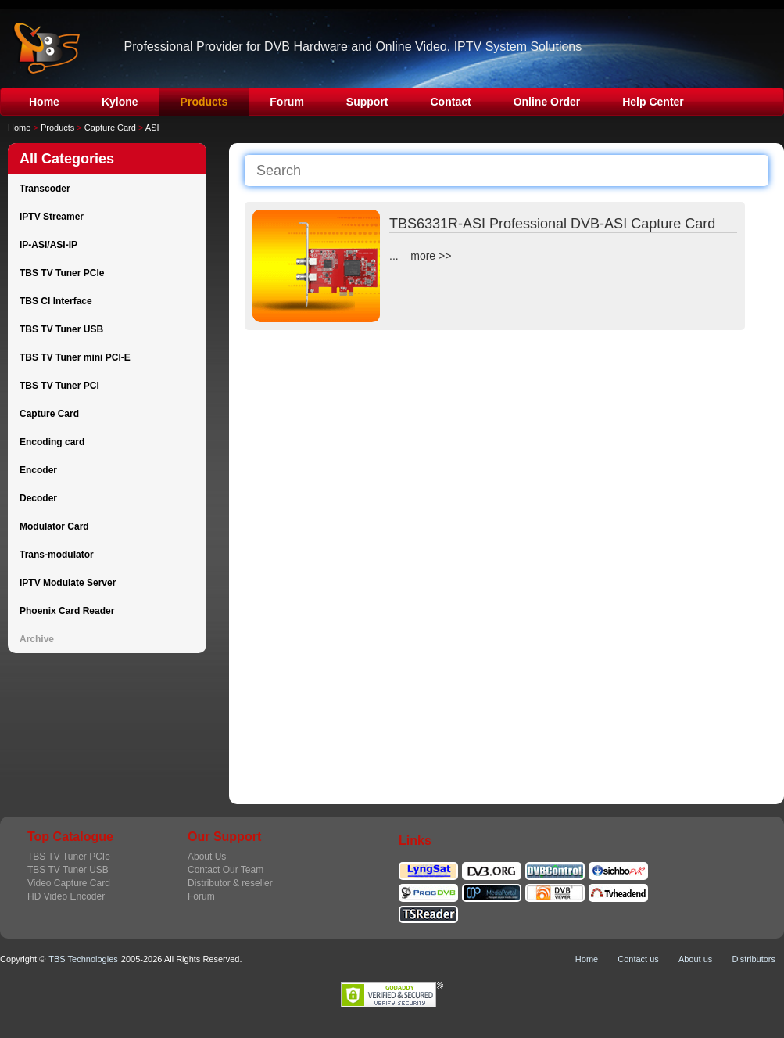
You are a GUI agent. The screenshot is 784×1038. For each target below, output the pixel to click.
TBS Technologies (82, 959)
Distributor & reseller (230, 883)
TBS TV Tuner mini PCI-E (75, 357)
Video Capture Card (68, 883)
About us (695, 959)
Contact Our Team (225, 869)
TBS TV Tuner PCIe (62, 273)
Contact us (638, 959)
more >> (430, 256)
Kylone (120, 101)
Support (367, 101)
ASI (152, 127)
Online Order (547, 101)
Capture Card (110, 127)
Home (44, 101)
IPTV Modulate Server (68, 582)
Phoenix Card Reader (67, 610)
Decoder (38, 498)
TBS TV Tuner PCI (59, 385)
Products (204, 101)
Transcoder (45, 188)
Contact (451, 101)
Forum (287, 101)
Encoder (38, 470)
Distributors (753, 959)
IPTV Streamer (52, 216)
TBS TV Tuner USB (61, 329)
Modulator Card (54, 526)
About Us (207, 856)
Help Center (653, 101)
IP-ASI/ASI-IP (48, 244)
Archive (37, 639)
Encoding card (52, 441)
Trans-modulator (57, 554)
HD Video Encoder (66, 896)
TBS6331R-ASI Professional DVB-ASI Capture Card (552, 224)
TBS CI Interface (56, 301)
